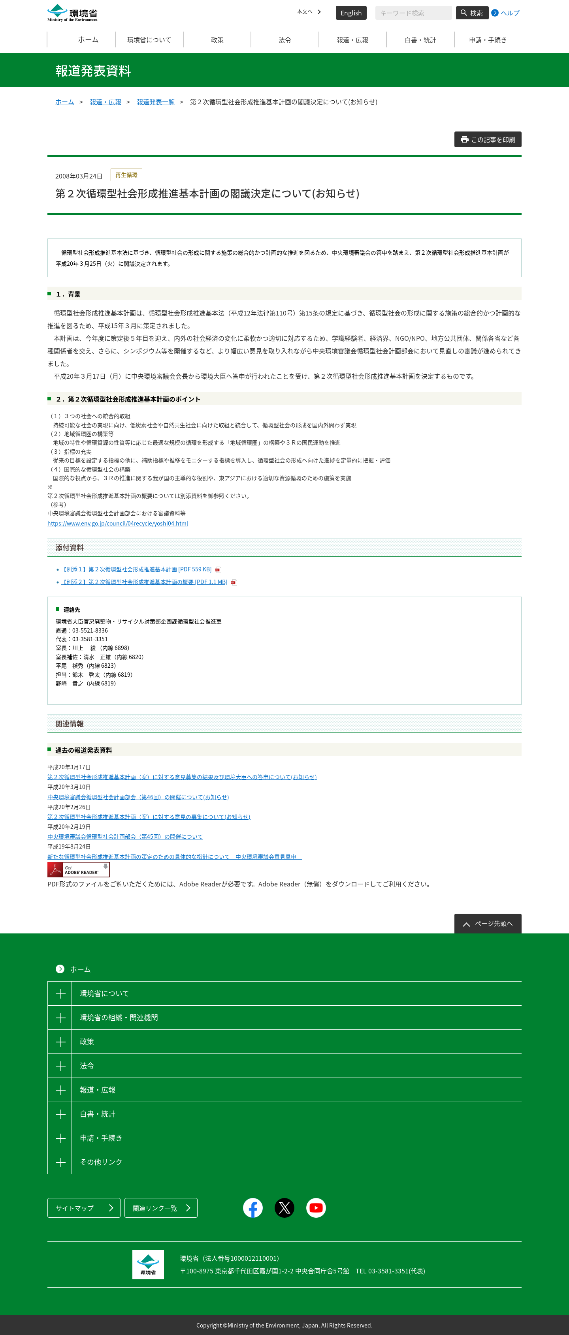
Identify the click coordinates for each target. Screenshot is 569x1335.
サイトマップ (75, 1208)
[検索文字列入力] (413, 13)
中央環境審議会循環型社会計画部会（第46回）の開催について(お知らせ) (138, 797)
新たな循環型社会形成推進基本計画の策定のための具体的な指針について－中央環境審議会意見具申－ (174, 856)
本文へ (306, 12)
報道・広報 (105, 101)
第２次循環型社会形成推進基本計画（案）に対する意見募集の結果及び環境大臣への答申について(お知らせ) (182, 777)
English (351, 12)
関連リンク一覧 (155, 1208)
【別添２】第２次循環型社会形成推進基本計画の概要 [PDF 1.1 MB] (144, 582)
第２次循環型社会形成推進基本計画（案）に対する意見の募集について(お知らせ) (149, 817)
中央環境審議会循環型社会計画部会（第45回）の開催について (125, 836)
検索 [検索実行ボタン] (476, 12)
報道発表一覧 (156, 101)
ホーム (81, 39)
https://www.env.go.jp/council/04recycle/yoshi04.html (117, 523)
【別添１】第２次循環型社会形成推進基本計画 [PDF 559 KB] (136, 569)
